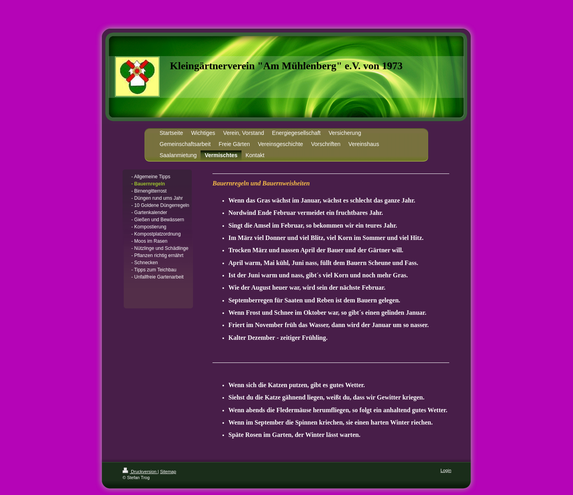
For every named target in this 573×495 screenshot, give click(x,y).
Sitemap (168, 471)
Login (445, 470)
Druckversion (140, 471)
